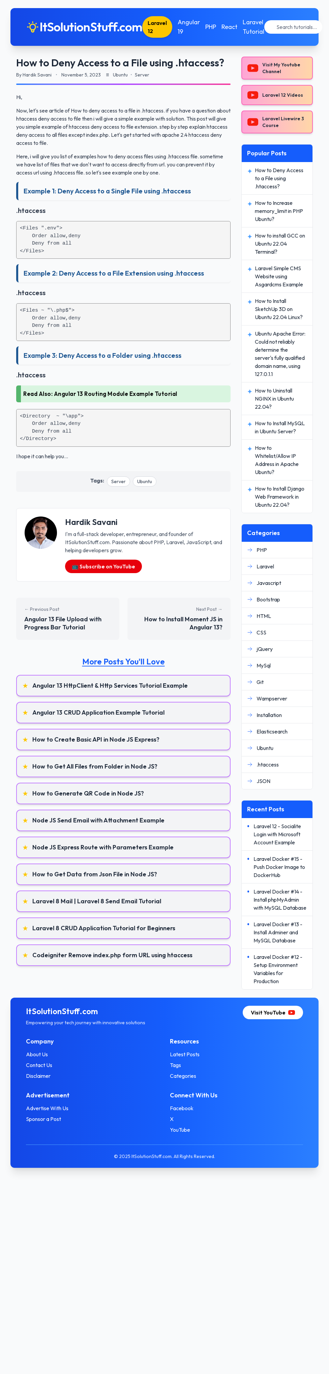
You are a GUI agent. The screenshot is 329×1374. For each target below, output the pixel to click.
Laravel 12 (158, 27)
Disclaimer (39, 1075)
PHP (212, 27)
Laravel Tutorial (255, 26)
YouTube (180, 1129)
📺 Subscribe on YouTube (103, 566)
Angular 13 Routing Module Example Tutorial (115, 393)
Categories (183, 1075)
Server (118, 481)
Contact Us (40, 1065)
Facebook (181, 1108)
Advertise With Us (48, 1108)
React (231, 27)
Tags (175, 1065)
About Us (38, 1054)
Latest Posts (185, 1054)
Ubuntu (144, 481)
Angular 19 (190, 26)
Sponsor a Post (44, 1119)
